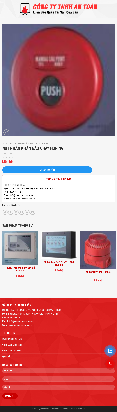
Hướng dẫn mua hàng (12, 338)
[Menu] (4, 9)
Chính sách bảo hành (11, 350)
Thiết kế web (67, 409)
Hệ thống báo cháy (24, 143)
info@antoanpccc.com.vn (21, 321)
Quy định (6, 356)
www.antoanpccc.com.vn (20, 325)
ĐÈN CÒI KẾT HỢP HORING (98, 272)
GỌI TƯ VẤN (47, 169)
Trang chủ (7, 143)
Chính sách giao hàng (12, 344)
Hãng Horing (42, 143)
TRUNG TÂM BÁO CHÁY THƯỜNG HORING (59, 263)
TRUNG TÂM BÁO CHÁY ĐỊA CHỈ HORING (20, 269)
